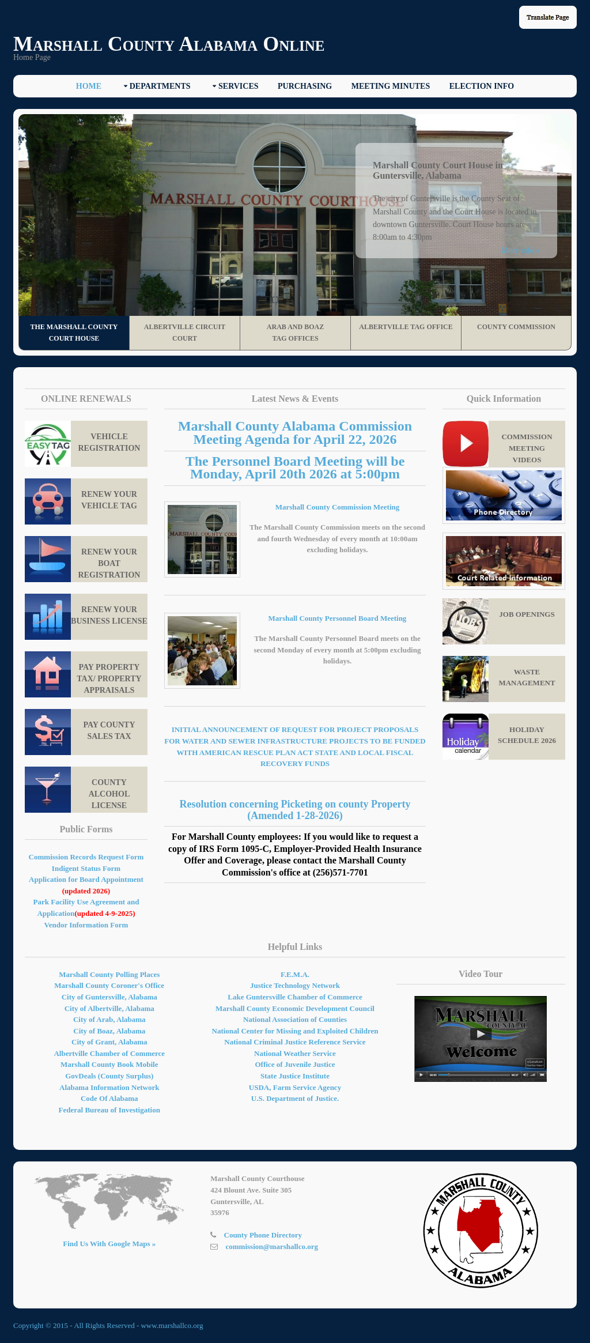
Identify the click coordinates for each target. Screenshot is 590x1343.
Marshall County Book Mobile (109, 1064)
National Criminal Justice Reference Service (294, 1042)
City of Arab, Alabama (109, 1019)
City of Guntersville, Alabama (109, 997)
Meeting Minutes (390, 86)
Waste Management (498, 679)
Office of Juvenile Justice (295, 1064)
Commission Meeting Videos (497, 444)
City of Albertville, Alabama (109, 1008)
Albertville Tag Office (406, 327)
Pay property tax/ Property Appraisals (83, 674)
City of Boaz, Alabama (109, 1031)
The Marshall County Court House (74, 332)
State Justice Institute (295, 1076)
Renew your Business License (86, 617)
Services (238, 86)
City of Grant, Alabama (109, 1042)
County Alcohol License (77, 790)
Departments (160, 86)
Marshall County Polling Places (109, 974)
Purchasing (305, 86)
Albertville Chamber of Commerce (109, 1053)
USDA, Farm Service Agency (295, 1087)
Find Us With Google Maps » (109, 1243)
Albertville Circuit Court (184, 332)
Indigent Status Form (86, 868)
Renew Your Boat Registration (82, 559)
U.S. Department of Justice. (295, 1098)
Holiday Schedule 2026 (499, 737)
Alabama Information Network (109, 1087)
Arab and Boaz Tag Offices (295, 332)
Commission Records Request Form (86, 856)
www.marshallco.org (172, 1325)
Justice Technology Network (295, 985)
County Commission (516, 327)
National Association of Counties (295, 1019)
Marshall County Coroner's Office (109, 985)
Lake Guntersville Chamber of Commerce (295, 997)
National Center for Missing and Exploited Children (295, 1031)
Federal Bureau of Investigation (109, 1110)
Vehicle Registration (82, 444)
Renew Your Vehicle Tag (81, 501)
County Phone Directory (263, 1235)
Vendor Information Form (86, 925)
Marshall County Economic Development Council (295, 1008)
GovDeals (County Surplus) (109, 1076)
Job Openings (498, 621)
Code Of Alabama (109, 1098)
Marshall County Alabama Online (168, 43)
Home (88, 86)
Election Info (481, 86)
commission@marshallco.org (272, 1246)
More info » (520, 250)
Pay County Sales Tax (80, 732)
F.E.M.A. (295, 974)
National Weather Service (295, 1053)
